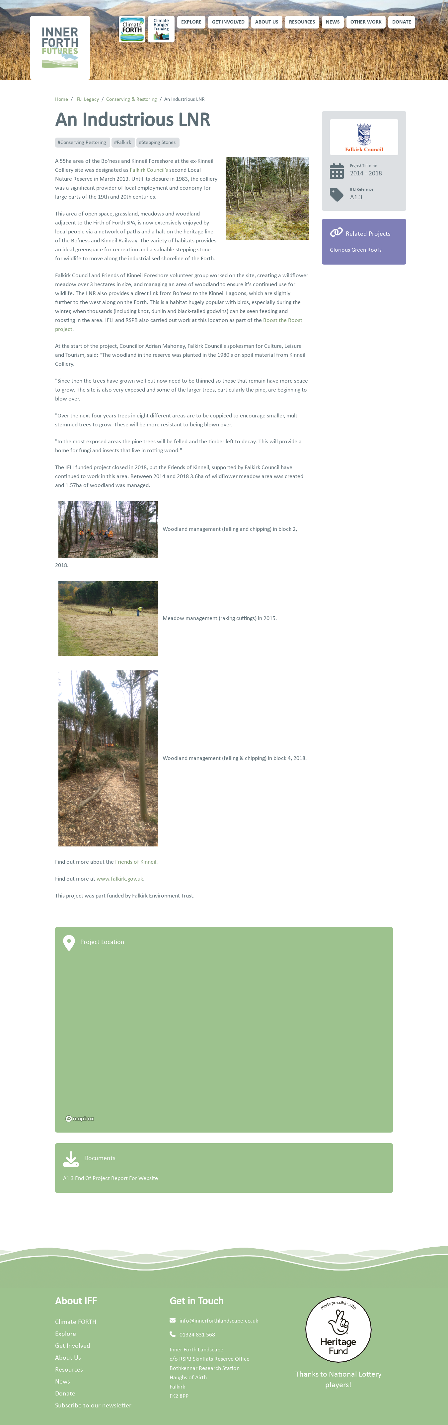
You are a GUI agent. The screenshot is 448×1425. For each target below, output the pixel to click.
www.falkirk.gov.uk (120, 879)
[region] (224, 1042)
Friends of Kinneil (135, 862)
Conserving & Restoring (131, 99)
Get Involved (228, 22)
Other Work (366, 22)
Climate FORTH (75, 1322)
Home (61, 99)
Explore (191, 22)
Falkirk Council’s (149, 170)
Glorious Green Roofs (356, 250)
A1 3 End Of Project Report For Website (110, 1178)
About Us (266, 22)
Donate (401, 22)
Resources (302, 22)
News (333, 22)
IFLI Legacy (87, 99)
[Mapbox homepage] (79, 1119)
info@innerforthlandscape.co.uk (219, 1321)
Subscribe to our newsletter (93, 1405)
